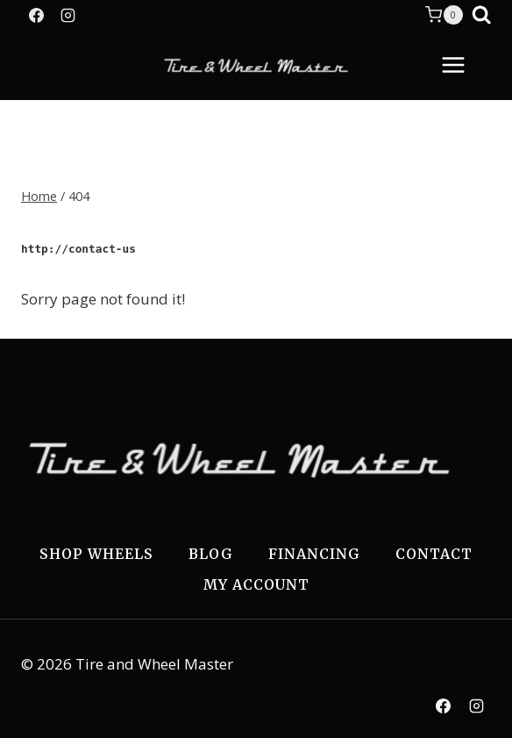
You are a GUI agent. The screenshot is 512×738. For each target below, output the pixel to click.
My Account (256, 584)
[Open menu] (462, 64)
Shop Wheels (96, 553)
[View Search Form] (482, 15)
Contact (434, 553)
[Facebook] (36, 15)
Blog (210, 553)
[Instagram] (67, 15)
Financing (314, 553)
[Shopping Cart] (443, 15)
